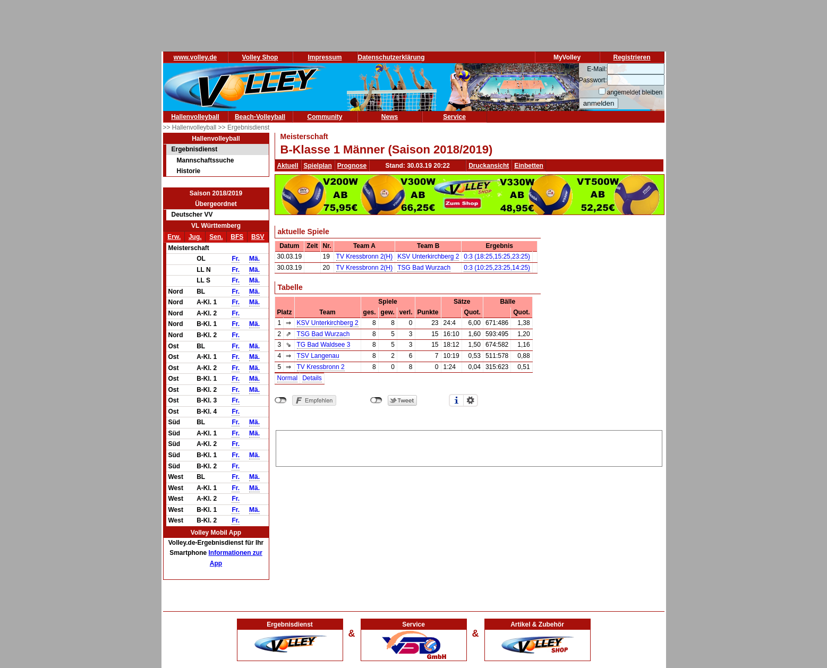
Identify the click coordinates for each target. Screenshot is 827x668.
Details (312, 378)
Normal (287, 378)
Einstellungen (470, 400)
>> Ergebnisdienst (244, 127)
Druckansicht (488, 165)
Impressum (325, 57)
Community (325, 117)
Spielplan (318, 165)
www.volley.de (195, 57)
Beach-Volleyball (260, 117)
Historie (189, 171)
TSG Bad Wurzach (423, 267)
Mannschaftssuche (205, 160)
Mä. (254, 258)
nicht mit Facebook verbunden (281, 400)
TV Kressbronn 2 (321, 367)
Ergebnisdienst (195, 149)
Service (454, 117)
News (389, 117)
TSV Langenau (318, 355)
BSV (258, 237)
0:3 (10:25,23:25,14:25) (497, 267)
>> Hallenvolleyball (190, 127)
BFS (237, 237)
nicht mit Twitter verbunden (376, 400)
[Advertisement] (469, 447)
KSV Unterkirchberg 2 (428, 256)
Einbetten (528, 165)
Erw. (174, 237)
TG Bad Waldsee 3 (324, 344)
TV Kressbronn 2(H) (364, 256)
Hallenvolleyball (195, 117)
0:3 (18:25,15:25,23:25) (497, 256)
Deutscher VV (192, 214)
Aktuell (288, 165)
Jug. (195, 237)
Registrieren (631, 57)
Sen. (216, 237)
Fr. (236, 258)
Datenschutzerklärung (391, 57)
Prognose (351, 165)
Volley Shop (260, 57)
